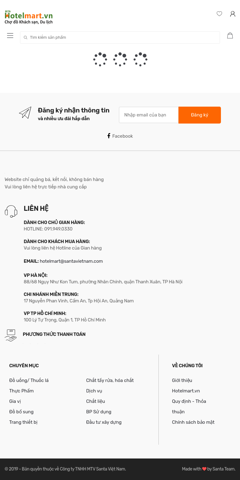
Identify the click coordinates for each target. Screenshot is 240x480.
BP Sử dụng (98, 412)
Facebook (120, 136)
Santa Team (223, 469)
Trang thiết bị (23, 422)
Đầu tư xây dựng (104, 422)
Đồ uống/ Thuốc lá (29, 380)
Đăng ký (199, 115)
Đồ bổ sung (21, 412)
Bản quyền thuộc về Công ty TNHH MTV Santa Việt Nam (73, 469)
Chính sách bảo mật (193, 422)
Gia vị (15, 401)
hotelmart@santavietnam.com (71, 261)
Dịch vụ (94, 391)
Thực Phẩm (21, 391)
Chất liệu (95, 401)
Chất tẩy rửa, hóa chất (110, 380)
